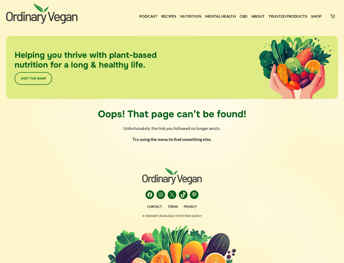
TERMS (173, 207)
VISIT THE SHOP (33, 78)
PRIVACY (190, 207)
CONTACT (154, 207)
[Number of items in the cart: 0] (332, 16)
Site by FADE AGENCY (188, 215)
